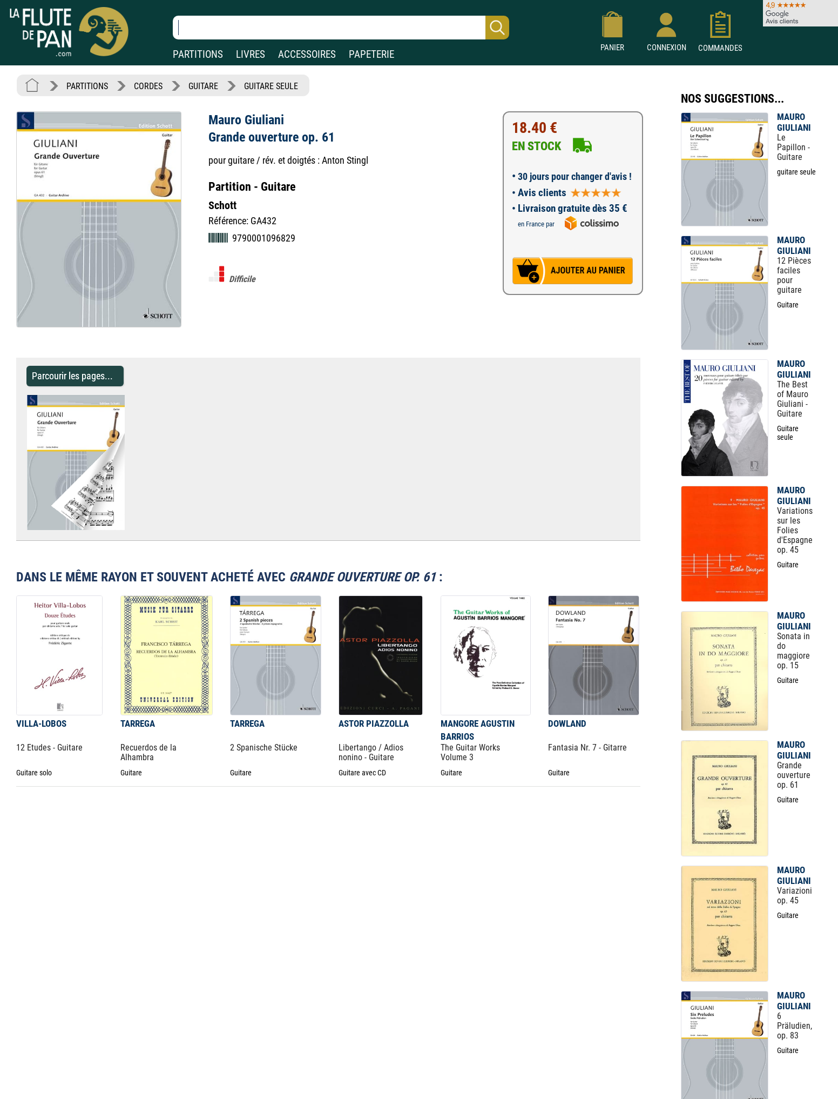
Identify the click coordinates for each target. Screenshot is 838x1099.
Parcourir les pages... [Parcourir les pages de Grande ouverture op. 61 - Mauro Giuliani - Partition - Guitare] (72, 375)
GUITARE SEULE (271, 86)
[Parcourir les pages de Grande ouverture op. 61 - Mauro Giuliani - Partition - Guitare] (130, 527)
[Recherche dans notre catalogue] (341, 27)
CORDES (148, 86)
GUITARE (203, 86)
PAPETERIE (371, 54)
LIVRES (250, 54)
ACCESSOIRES (307, 54)
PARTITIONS (198, 54)
